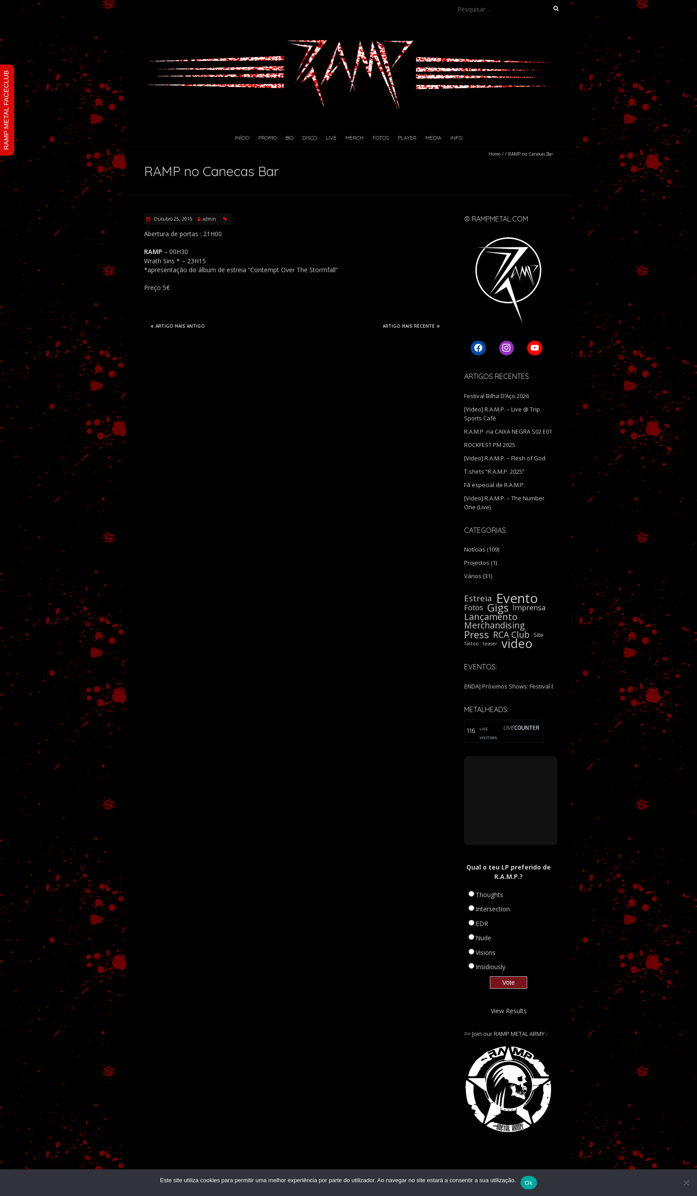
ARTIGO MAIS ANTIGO (178, 326)
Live (331, 137)
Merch (354, 137)
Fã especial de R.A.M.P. (494, 485)
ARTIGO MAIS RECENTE (411, 326)
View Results (509, 1011)
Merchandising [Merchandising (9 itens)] (494, 625)
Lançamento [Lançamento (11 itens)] (490, 616)
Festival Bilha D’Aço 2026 (496, 396)
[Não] (685, 1182)
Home (495, 154)
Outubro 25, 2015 (172, 219)
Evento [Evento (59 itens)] (517, 598)
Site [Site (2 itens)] (538, 635)
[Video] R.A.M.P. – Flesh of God (504, 458)
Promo (267, 137)
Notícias (474, 549)
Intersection (493, 909)
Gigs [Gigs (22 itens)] (498, 607)
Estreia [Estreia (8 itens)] (478, 598)
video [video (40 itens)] (517, 643)
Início (242, 137)
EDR (482, 923)
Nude (483, 938)
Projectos (476, 563)
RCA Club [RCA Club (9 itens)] (511, 634)
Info (456, 137)
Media (433, 137)
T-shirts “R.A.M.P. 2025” (494, 471)
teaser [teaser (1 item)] (490, 643)
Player (407, 137)
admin (209, 219)
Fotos (381, 137)
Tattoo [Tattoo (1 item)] (471, 643)
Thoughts (489, 894)
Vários (472, 576)
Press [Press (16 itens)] (476, 634)
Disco (309, 137)
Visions (486, 952)
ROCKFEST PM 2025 (489, 445)
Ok (529, 1183)
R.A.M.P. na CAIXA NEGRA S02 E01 (508, 431)
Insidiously (490, 966)
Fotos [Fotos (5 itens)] (473, 607)
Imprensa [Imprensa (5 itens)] (529, 607)
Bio (289, 137)
